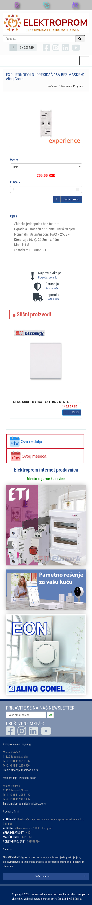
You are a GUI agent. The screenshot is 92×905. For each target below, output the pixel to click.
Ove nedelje (26, 441)
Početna (52, 86)
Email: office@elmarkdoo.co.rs (20, 770)
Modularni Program (72, 86)
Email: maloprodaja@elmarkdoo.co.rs (24, 803)
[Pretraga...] (39, 38)
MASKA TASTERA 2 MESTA (41, 402)
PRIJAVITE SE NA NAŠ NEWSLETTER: (40, 708)
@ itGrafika (76, 898)
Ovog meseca (28, 456)
